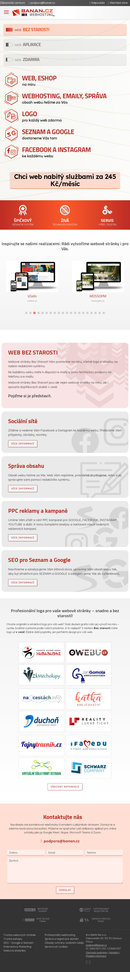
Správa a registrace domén (62, 938)
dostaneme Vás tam (74, 133)
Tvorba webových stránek (19, 935)
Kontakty (114, 952)
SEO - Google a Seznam (18, 942)
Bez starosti (32, 29)
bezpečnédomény (43, 910)
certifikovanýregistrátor (101, 910)
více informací (22, 443)
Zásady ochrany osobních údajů (64, 942)
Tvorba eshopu (12, 938)
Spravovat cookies (56, 946)
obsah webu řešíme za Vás (74, 98)
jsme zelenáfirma (42, 920)
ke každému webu (74, 151)
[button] (26, 313)
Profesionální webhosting (60, 935)
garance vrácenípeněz (101, 920)
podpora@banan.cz (43, 2)
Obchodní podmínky (96, 952)
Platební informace (96, 956)
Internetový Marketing (17, 946)
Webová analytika (14, 950)
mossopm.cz (97, 300)
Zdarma (27, 59)
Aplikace (28, 44)
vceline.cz (32, 300)
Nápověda (98, 2)
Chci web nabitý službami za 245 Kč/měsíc (65, 180)
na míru (74, 80)
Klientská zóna (119, 2)
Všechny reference (65, 786)
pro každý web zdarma (74, 115)
